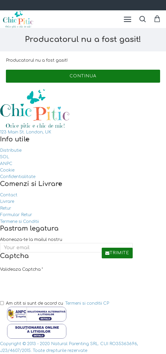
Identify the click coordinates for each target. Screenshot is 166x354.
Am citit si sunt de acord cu (55, 303)
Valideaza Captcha (20, 269)
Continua (83, 76)
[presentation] (41, 285)
